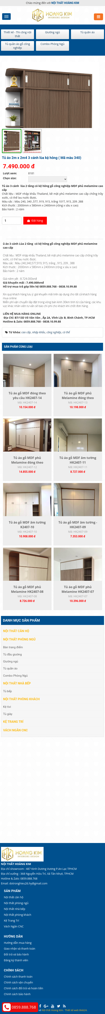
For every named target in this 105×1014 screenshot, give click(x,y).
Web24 (83, 1010)
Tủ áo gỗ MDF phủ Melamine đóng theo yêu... (78, 398)
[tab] (4, 239)
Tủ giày (7, 714)
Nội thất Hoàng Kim (52, 1010)
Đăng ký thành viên (16, 960)
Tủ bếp (7, 691)
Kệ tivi (7, 707)
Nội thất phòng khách (21, 699)
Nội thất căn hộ (16, 631)
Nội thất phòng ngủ (19, 639)
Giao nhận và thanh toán (19, 948)
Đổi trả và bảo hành (16, 954)
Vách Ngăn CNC (15, 730)
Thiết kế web (72, 1010)
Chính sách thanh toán (18, 976)
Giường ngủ (52, 32)
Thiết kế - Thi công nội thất (17, 34)
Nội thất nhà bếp (17, 683)
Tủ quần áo (87, 32)
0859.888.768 (24, 1007)
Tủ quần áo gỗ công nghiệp (17, 46)
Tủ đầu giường (12, 654)
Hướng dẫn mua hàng (18, 943)
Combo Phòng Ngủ (53, 44)
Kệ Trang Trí (13, 722)
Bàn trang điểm (13, 647)
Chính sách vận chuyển (18, 982)
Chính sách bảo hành (17, 994)
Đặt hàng (35, 220)
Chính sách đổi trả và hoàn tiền (23, 988)
